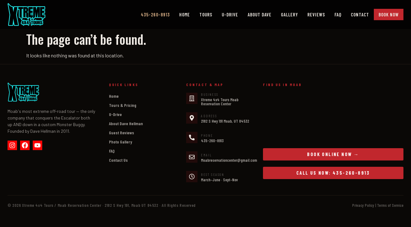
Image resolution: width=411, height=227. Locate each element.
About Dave (259, 14)
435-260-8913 (212, 140)
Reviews (316, 14)
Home (184, 14)
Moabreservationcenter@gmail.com (229, 160)
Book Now (389, 14)
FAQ (337, 14)
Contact (360, 14)
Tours (205, 14)
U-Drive (230, 14)
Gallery (289, 14)
